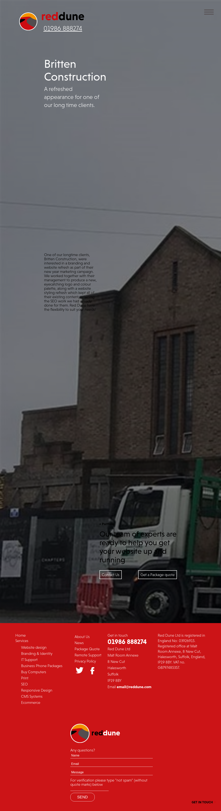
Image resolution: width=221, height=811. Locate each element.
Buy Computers (33, 672)
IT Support (29, 660)
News (79, 643)
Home (20, 635)
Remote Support (88, 655)
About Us (82, 637)
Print (24, 678)
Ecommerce (30, 702)
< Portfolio (107, 524)
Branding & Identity (37, 653)
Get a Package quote (157, 575)
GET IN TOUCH (204, 801)
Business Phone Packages (41, 666)
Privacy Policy (85, 661)
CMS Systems (32, 696)
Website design (34, 647)
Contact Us (110, 575)
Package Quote (87, 649)
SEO (24, 684)
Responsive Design (36, 690)
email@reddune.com (134, 687)
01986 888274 (63, 28)
